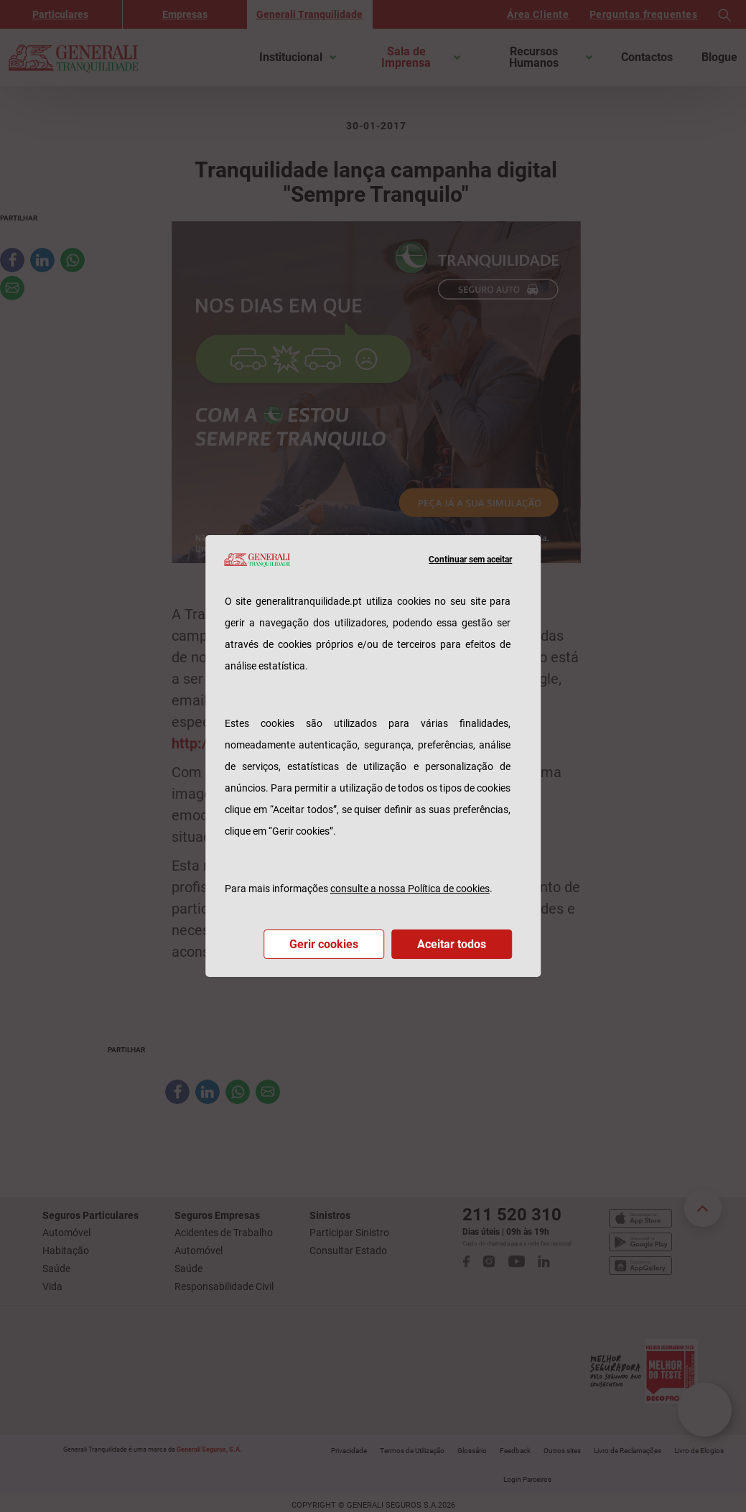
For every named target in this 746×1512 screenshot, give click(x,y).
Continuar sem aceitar (470, 560)
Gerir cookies (323, 944)
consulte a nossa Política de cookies (410, 888)
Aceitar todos (451, 944)
